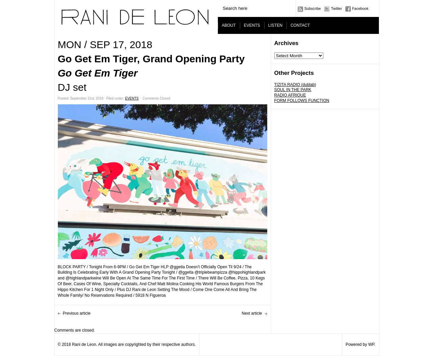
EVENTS (252, 25)
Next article (252, 313)
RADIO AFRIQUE (290, 95)
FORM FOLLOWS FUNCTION (301, 100)
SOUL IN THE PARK (293, 89)
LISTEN (275, 25)
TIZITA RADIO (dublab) (295, 84)
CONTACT (300, 25)
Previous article (77, 313)
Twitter (336, 8)
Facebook (360, 8)
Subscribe (312, 8)
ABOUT (229, 25)
